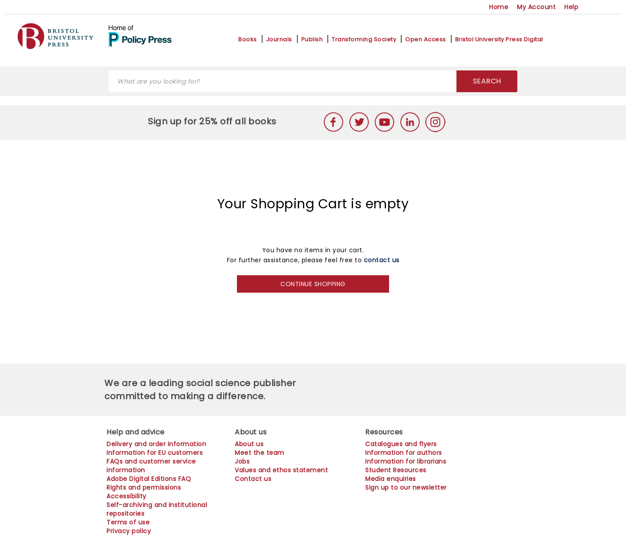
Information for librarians (405, 461)
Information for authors (403, 452)
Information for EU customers (155, 452)
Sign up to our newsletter (406, 487)
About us (249, 444)
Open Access (425, 39)
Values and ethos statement (281, 470)
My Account (536, 7)
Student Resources (395, 470)
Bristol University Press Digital (499, 39)
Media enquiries (390, 478)
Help (571, 7)
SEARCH (487, 81)
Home (498, 7)
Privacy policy (129, 531)
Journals (279, 39)
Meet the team (259, 452)
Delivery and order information (156, 444)
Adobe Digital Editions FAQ (149, 478)
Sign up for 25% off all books (213, 121)
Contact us (253, 478)
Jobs (242, 461)
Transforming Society (364, 39)
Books (247, 39)
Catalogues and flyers (401, 444)
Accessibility (127, 496)
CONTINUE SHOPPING (313, 284)
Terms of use (128, 522)
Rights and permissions (144, 487)
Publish (312, 39)
